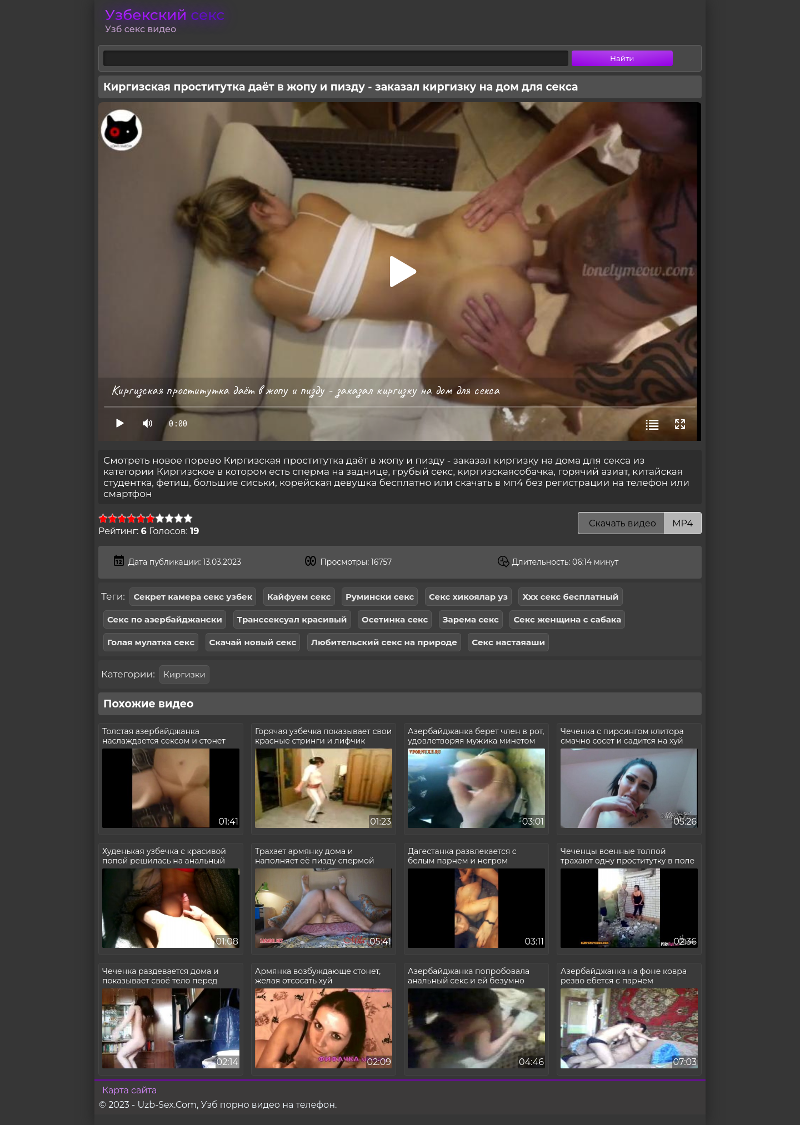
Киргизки (184, 674)
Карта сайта (129, 1090)
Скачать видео (639, 523)
